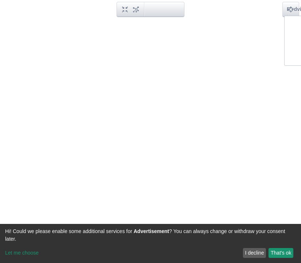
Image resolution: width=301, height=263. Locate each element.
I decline (254, 253)
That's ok (281, 253)
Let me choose (22, 253)
